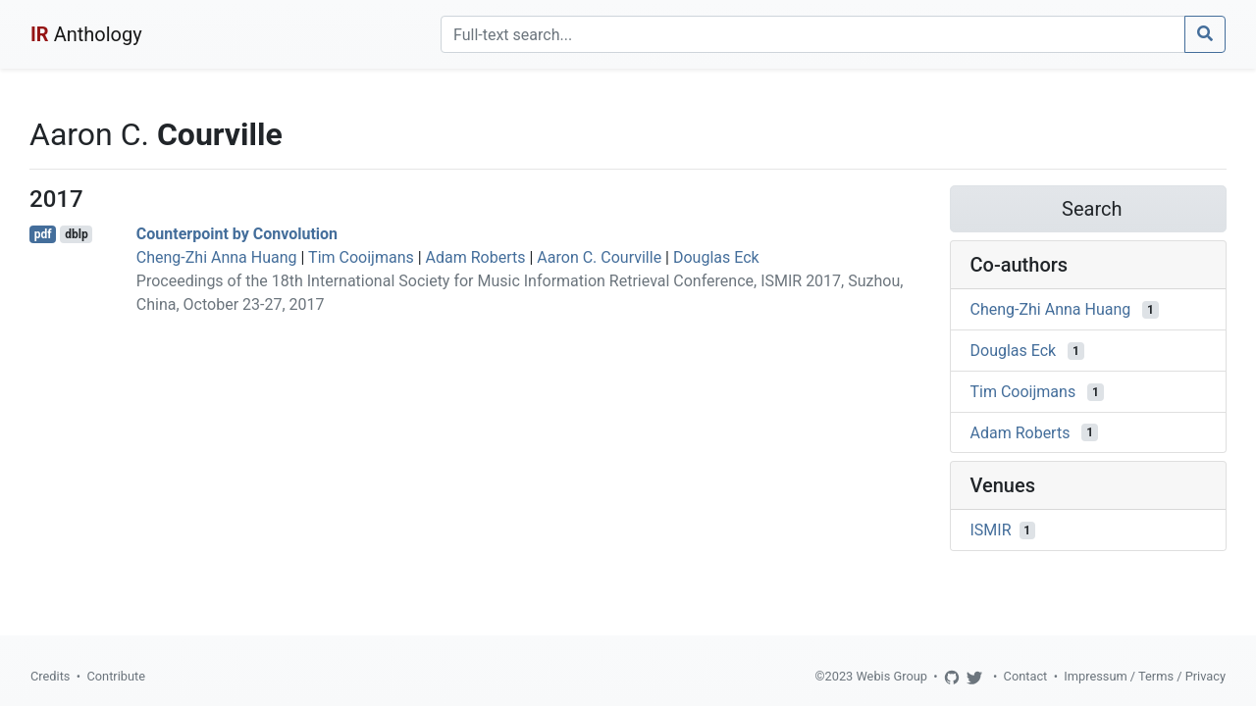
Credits (50, 676)
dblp (76, 234)
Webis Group (891, 676)
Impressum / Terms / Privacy (1145, 676)
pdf (43, 234)
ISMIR (991, 530)
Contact (1026, 676)
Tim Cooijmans (361, 257)
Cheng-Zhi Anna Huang (216, 257)
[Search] (813, 34)
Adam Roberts (476, 257)
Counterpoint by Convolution (237, 234)
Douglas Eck (716, 257)
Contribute (115, 676)
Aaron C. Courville (599, 257)
